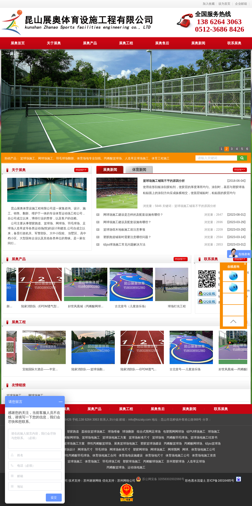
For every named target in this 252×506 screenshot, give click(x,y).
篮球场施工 (27, 158)
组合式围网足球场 (149, 431)
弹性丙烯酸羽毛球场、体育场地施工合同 (89, 455)
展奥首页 (18, 43)
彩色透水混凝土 (195, 480)
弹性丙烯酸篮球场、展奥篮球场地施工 (112, 443)
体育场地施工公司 (177, 455)
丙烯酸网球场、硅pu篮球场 (202, 443)
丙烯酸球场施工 (153, 461)
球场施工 (214, 431)
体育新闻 (139, 170)
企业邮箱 (241, 3)
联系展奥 (234, 43)
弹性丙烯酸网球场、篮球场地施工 (77, 437)
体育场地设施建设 (131, 455)
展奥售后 (162, 43)
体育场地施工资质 (204, 455)
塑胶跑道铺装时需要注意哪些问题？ (127, 237)
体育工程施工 (161, 158)
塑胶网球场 (140, 449)
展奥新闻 (198, 43)
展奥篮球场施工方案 (71, 443)
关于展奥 (54, 43)
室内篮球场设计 (64, 449)
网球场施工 (45, 158)
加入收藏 (209, 3)
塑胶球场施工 (132, 461)
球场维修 (114, 431)
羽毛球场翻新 (65, 158)
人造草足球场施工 (137, 158)
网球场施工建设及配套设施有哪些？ (127, 222)
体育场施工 (92, 461)
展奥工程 (126, 43)
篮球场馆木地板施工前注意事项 (124, 229)
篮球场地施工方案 (114, 437)
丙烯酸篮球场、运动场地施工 (126, 467)
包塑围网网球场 (173, 431)
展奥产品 (90, 43)
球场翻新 (128, 431)
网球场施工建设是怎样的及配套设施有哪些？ (133, 214)
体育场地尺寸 (154, 455)
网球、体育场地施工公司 (198, 449)
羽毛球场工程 (111, 461)
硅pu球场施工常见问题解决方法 (124, 244)
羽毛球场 (101, 449)
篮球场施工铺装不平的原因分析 (164, 181)
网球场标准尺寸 (120, 449)
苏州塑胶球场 (176, 461)
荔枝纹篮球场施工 (93, 431)
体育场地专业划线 (89, 158)
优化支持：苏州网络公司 (118, 480)
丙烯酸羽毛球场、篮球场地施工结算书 (192, 437)
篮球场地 (158, 437)
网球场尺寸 (85, 449)
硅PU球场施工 (196, 431)
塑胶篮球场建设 (150, 443)
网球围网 (174, 449)
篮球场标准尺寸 (139, 437)
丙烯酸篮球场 (113, 158)
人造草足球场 (196, 461)
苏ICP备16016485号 (220, 480)
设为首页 (224, 3)
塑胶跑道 (73, 431)
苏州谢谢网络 (92, 480)
